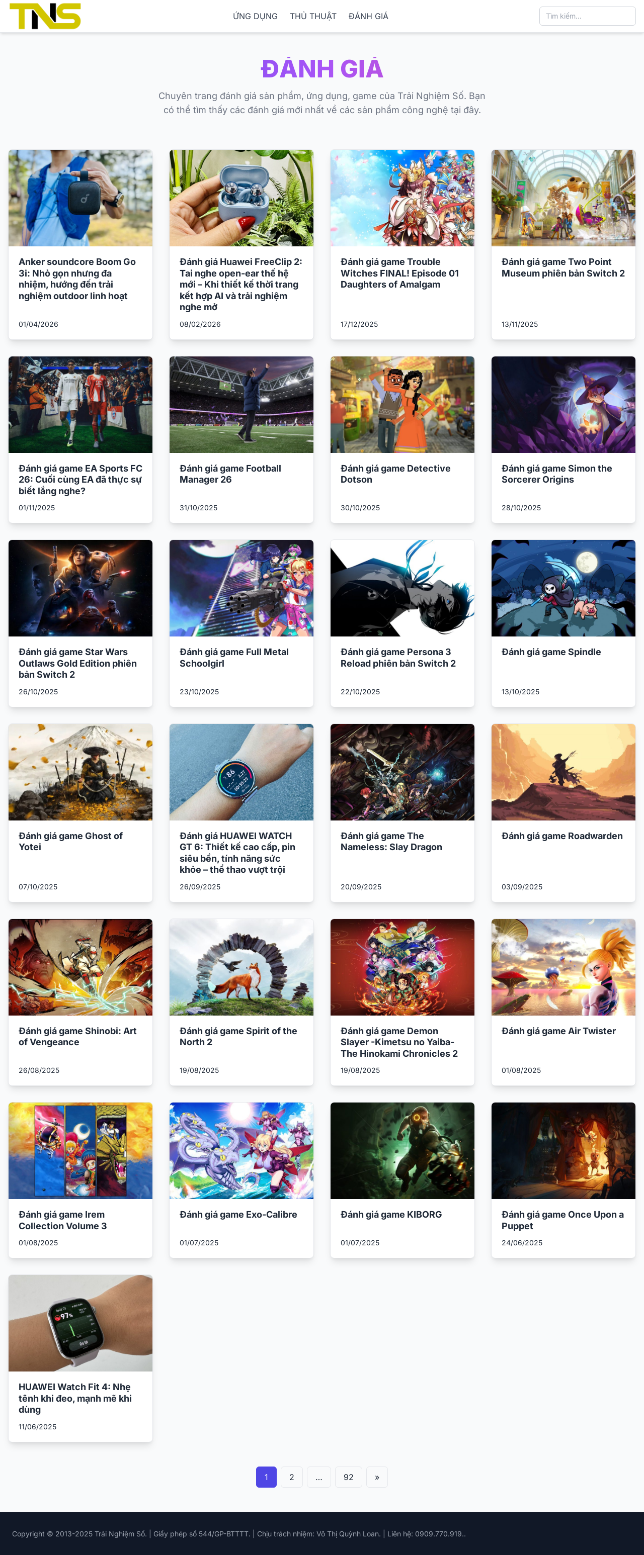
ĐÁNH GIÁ (368, 16)
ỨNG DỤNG (255, 16)
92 (349, 1477)
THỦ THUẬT (313, 16)
